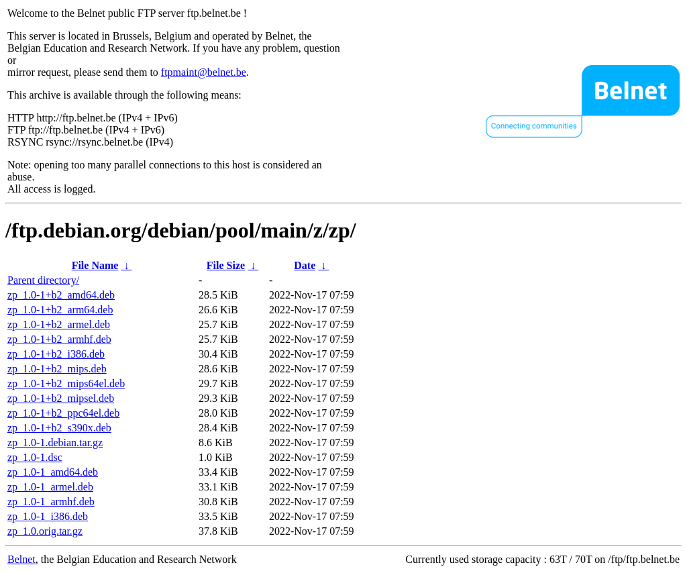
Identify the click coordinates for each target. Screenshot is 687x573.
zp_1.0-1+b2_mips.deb (57, 368)
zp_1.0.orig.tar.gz (45, 531)
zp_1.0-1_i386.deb (47, 516)
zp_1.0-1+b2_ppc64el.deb (63, 413)
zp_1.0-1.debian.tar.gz (55, 442)
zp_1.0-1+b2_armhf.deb (59, 339)
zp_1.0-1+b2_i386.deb (56, 354)
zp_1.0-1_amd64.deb (52, 472)
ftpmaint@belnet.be (203, 72)
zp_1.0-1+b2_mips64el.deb (66, 383)
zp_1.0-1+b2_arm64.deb (60, 309)
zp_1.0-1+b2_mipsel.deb (60, 398)
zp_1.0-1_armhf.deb (51, 501)
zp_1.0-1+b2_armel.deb (58, 324)
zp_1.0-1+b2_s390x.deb (59, 427)
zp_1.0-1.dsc (34, 457)
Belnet (21, 559)
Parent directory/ (43, 280)
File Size (226, 265)
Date (304, 265)
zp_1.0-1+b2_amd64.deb (61, 295)
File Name (95, 265)
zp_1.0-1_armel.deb (50, 486)
